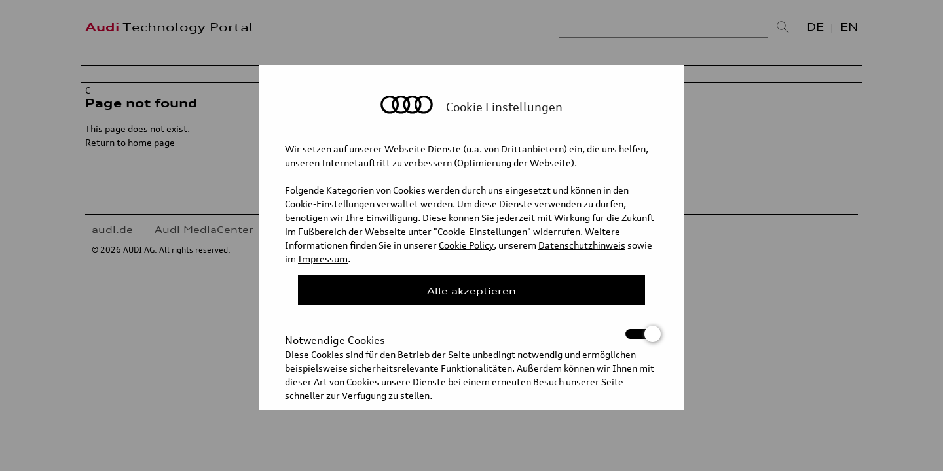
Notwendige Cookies (471, 334)
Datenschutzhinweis (581, 245)
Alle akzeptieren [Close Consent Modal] (471, 290)
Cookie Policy (466, 245)
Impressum (323, 258)
